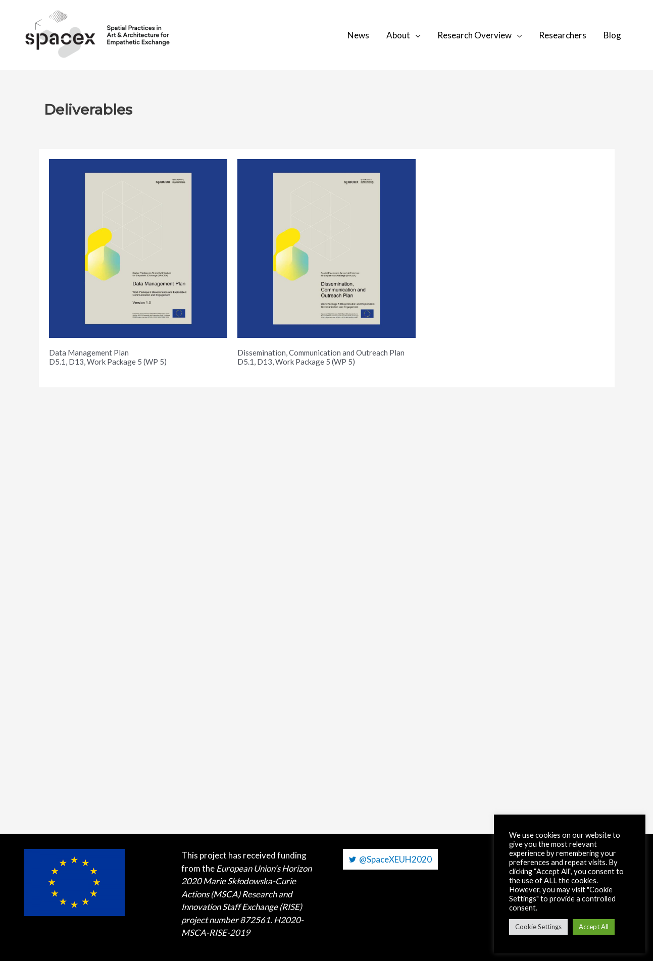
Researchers (562, 35)
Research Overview (474, 35)
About (398, 35)
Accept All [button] (594, 927)
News (358, 35)
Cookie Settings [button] (538, 927)
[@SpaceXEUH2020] (390, 859)
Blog (612, 35)
